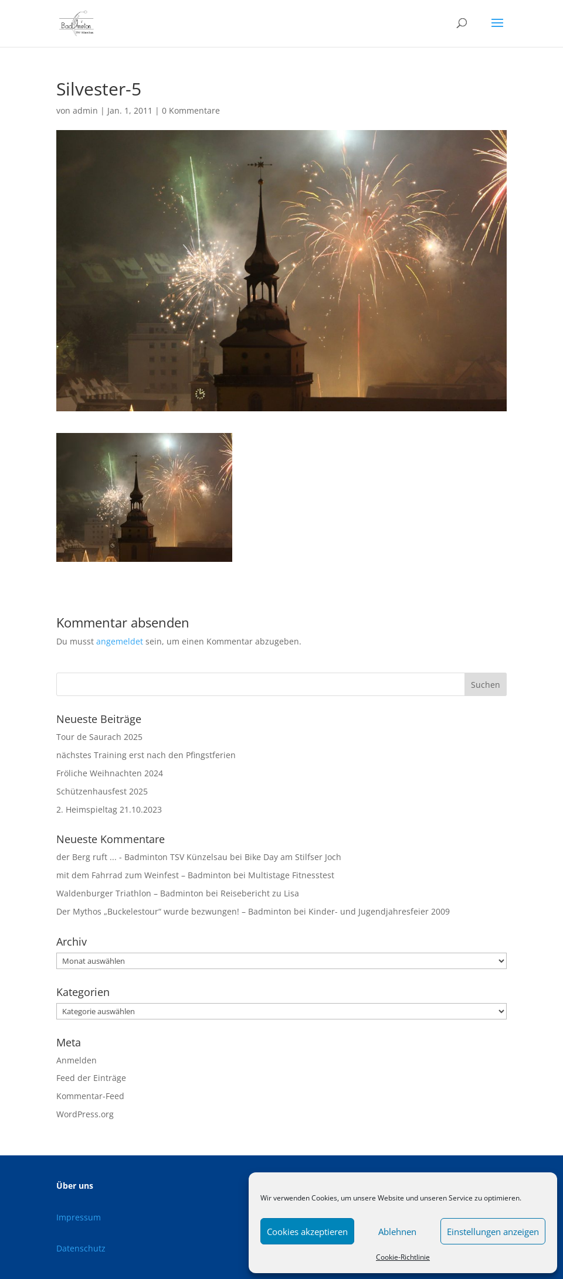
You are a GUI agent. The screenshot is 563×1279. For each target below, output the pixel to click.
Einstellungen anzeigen (493, 1231)
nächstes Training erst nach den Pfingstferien (146, 754)
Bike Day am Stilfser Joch (293, 856)
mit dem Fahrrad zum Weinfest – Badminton (143, 875)
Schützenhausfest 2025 (102, 791)
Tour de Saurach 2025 (99, 736)
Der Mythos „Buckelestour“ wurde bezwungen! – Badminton (173, 911)
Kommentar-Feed (90, 1095)
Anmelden (76, 1060)
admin (85, 110)
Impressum (78, 1217)
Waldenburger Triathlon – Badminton (130, 893)
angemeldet (119, 641)
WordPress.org (85, 1114)
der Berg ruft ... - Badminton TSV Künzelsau (142, 856)
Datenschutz (81, 1248)
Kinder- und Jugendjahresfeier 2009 (379, 911)
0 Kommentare (191, 110)
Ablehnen (397, 1231)
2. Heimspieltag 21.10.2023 (109, 809)
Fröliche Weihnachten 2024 (109, 773)
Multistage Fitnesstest (291, 875)
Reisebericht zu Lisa (260, 893)
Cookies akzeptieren (307, 1231)
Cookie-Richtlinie (403, 1257)
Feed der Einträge (91, 1077)
